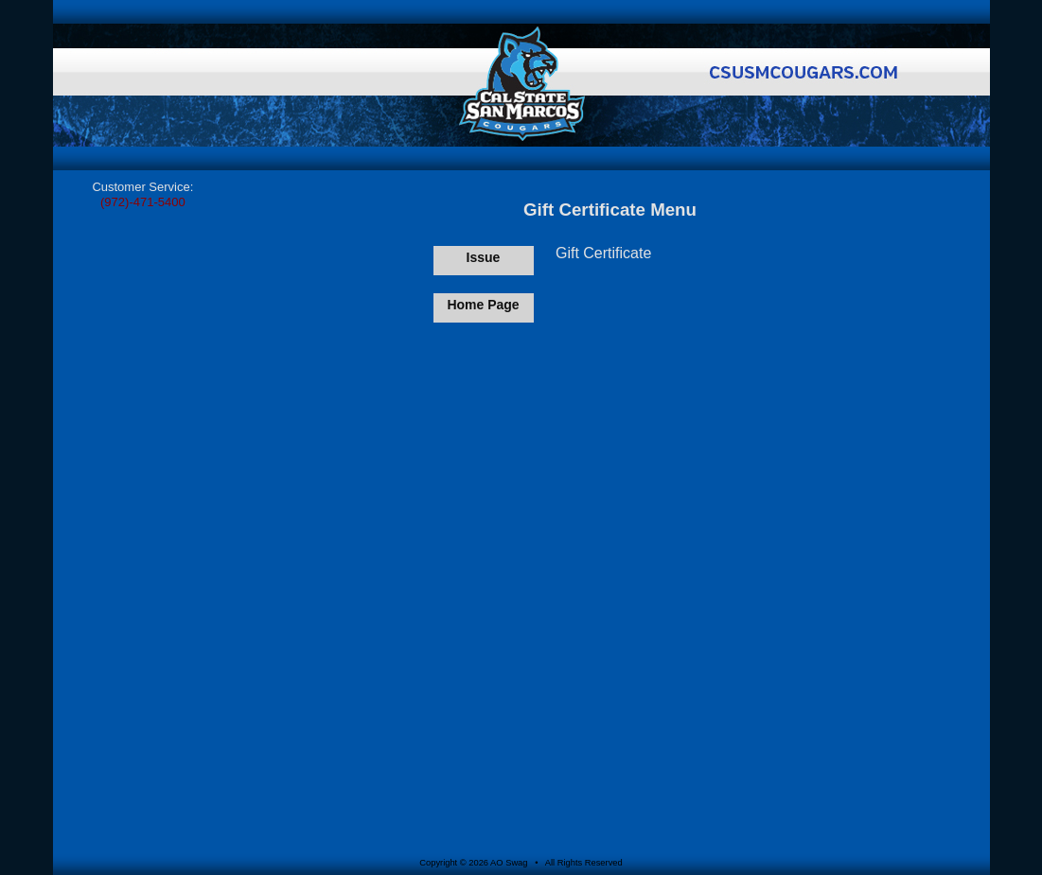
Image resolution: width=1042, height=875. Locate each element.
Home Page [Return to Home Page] (483, 304)
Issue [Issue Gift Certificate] (484, 257)
